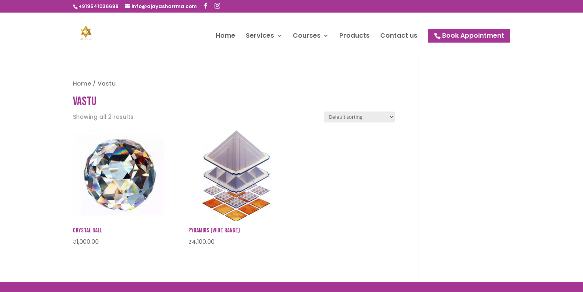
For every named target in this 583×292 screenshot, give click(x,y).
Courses (307, 36)
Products (354, 36)
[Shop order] (359, 117)
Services (260, 36)
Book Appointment (473, 35)
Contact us (398, 36)
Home (225, 36)
